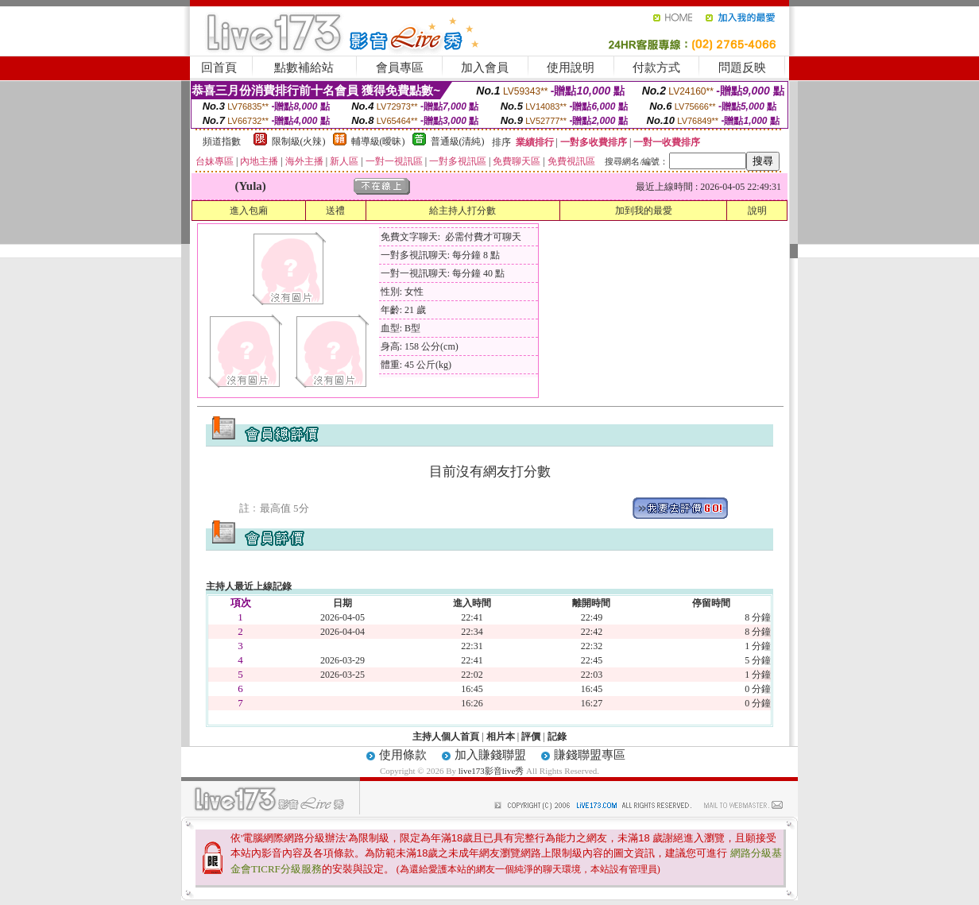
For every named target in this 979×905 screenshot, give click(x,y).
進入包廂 (249, 210)
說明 (757, 210)
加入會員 (485, 67)
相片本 (500, 736)
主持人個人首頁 (445, 736)
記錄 (557, 736)
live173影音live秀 (491, 770)
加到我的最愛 (643, 210)
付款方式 (656, 67)
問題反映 (742, 67)
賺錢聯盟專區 (589, 754)
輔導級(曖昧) (378, 141)
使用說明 (570, 67)
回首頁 (219, 67)
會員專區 (400, 67)
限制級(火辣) (299, 141)
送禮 (335, 210)
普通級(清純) (458, 141)
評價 (530, 736)
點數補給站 (304, 67)
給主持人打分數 (462, 210)
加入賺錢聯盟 (490, 754)
